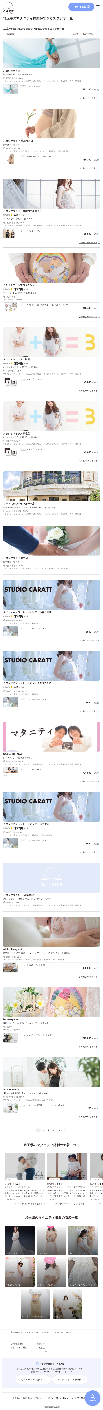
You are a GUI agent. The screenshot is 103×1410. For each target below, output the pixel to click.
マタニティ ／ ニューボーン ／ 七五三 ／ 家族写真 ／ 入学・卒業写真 (28, 1100)
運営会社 (16, 1398)
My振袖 (64, 1398)
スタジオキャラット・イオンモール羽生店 (26, 824)
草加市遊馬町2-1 (12, 148)
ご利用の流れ (16, 1344)
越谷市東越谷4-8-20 (13, 565)
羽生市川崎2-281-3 (12, 832)
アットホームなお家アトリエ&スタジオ (19, 293)
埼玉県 (68, 1332)
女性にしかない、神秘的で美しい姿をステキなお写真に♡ (27, 899)
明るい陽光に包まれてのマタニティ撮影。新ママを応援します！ (30, 507)
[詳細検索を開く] (92, 1398)
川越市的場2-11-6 (12, 957)
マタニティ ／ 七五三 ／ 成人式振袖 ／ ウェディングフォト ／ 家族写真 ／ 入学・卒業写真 (36, 151)
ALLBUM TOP (17, 1332)
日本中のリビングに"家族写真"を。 (18, 758)
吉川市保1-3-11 (11, 902)
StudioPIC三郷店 (12, 754)
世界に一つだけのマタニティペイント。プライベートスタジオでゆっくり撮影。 (37, 953)
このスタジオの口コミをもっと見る (28, 1204)
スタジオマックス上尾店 (16, 359)
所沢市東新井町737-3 (13, 1097)
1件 (26, 289)
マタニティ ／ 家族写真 (11, 1030)
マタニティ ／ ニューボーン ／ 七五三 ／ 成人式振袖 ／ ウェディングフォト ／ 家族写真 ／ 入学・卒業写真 (42, 81)
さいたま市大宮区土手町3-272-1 (18, 511)
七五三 (41, 1348)
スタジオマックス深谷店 (16, 433)
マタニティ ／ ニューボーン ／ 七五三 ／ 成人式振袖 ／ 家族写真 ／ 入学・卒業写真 (33, 960)
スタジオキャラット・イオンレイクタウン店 (27, 683)
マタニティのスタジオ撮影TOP (38, 1332)
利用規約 (27, 1398)
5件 (23, 687)
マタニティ (43, 1352)
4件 (23, 215)
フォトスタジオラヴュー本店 (19, 503)
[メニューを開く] (98, 6)
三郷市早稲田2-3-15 (13, 761)
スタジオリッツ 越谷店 (15, 558)
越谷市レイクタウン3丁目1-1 (16, 691)
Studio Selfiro (11, 1089)
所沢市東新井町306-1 (13, 222)
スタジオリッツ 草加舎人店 (18, 141)
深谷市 (7, 1027)
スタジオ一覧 (58, 1332)
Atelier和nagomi (12, 949)
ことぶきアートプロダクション (20, 285)
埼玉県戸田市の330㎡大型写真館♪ (17, 74)
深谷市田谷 (9, 297)
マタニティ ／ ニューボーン (13, 300)
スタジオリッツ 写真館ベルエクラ (22, 211)
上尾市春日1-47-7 (12, 371)
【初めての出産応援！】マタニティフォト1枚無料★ (25, 1093)
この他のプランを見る (88, 98)
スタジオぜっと (11, 70)
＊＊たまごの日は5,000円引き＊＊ (17, 219)
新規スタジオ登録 (18, 1347)
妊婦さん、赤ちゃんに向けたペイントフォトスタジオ (25, 1023)
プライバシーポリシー (46, 1398)
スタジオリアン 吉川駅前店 (19, 895)
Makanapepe (10, 1019)
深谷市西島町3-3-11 (13, 441)
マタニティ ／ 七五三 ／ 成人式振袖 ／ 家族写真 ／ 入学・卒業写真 (27, 835)
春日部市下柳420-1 (12, 620)
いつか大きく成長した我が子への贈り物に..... (22, 367)
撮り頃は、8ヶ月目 (11, 145)
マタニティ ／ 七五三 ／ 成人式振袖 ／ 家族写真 (20, 623)
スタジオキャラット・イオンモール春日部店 (27, 612)
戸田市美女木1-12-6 (13, 78)
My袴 (75, 1398)
